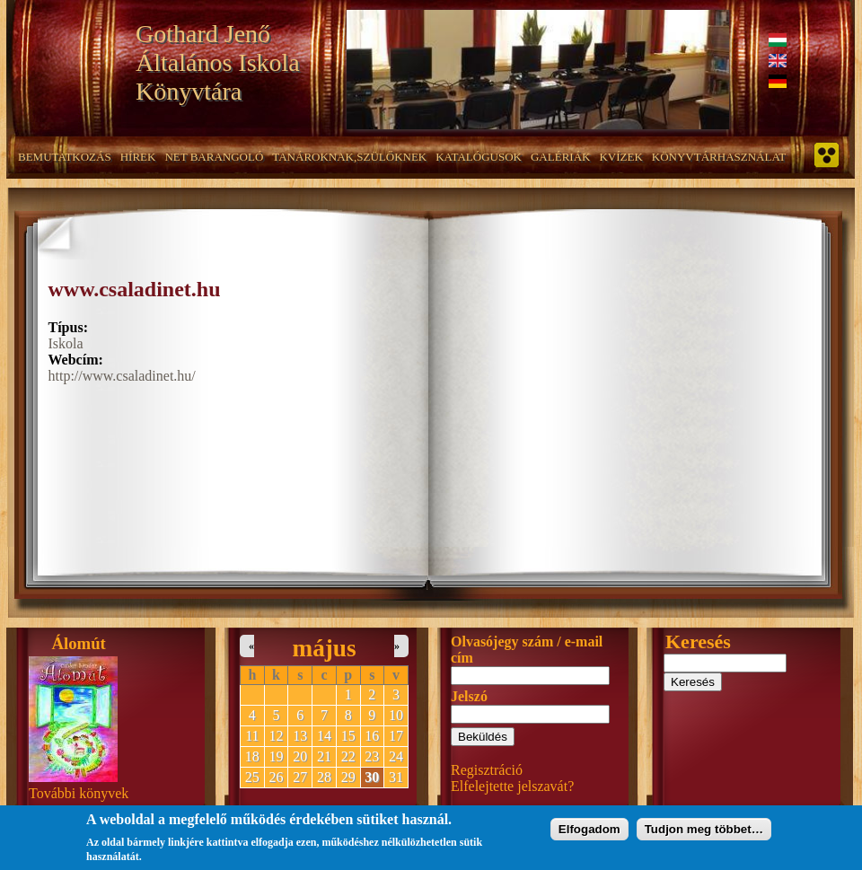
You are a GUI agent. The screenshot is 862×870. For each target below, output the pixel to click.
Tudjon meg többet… (704, 833)
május (324, 648)
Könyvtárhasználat (719, 156)
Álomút (79, 643)
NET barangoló (213, 156)
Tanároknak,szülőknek (349, 156)
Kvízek (620, 156)
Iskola (66, 343)
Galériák (560, 156)
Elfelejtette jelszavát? (512, 786)
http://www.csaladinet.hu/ (122, 375)
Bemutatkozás (64, 156)
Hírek (138, 156)
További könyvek (78, 793)
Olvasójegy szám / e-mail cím (527, 649)
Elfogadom (589, 833)
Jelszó (469, 696)
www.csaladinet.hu (134, 289)
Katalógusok (478, 156)
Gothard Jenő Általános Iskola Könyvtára (218, 62)
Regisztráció (487, 770)
